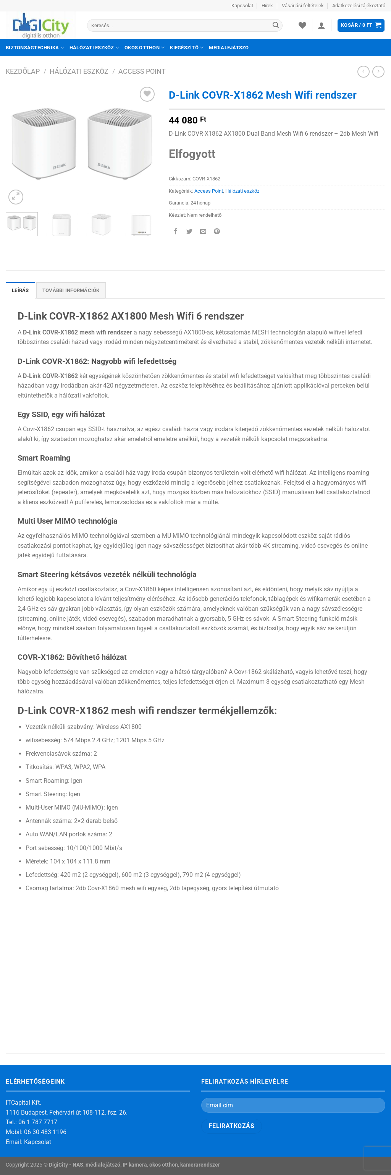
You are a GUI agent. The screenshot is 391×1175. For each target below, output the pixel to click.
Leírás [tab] (20, 290)
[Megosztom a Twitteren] (189, 232)
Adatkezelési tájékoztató (358, 5)
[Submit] (275, 25)
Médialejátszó (229, 47)
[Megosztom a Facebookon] (175, 232)
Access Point (142, 71)
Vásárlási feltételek (303, 5)
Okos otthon (144, 47)
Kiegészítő (187, 47)
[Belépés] (321, 25)
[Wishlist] (302, 25)
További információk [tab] (71, 290)
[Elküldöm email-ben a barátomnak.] (203, 232)
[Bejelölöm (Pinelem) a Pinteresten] (217, 232)
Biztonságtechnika (35, 47)
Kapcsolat (242, 5)
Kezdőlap (23, 71)
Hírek (267, 5)
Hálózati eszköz (94, 47)
